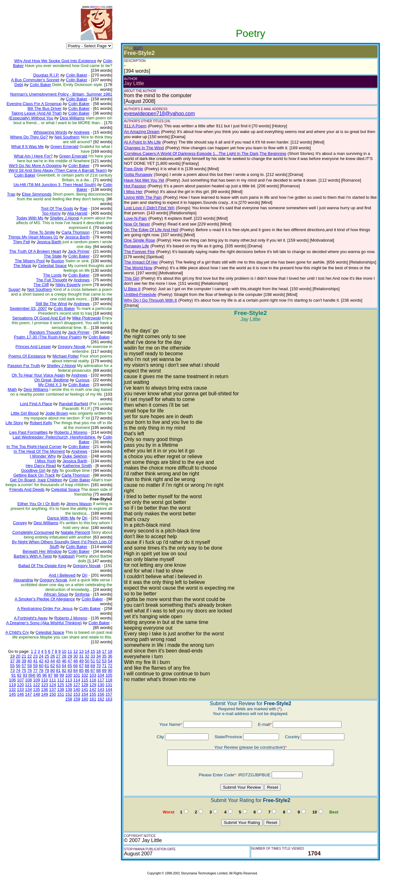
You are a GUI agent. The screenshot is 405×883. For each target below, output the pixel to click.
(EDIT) (138, 48)
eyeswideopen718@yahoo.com (159, 113)
